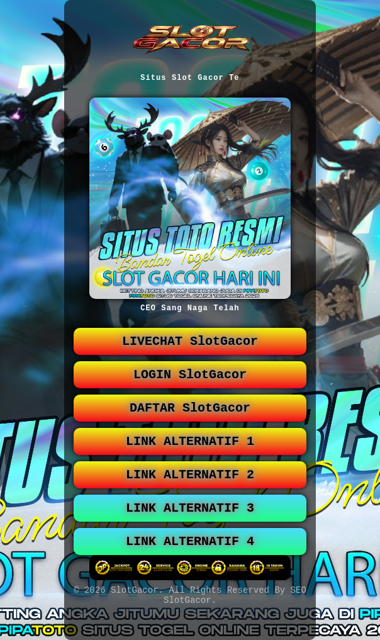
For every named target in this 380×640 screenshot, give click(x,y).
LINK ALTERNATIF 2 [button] (190, 489)
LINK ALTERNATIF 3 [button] (190, 525)
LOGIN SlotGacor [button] (190, 382)
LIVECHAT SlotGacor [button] (190, 346)
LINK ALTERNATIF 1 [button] (190, 454)
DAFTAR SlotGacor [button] (190, 418)
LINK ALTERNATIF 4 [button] (190, 561)
